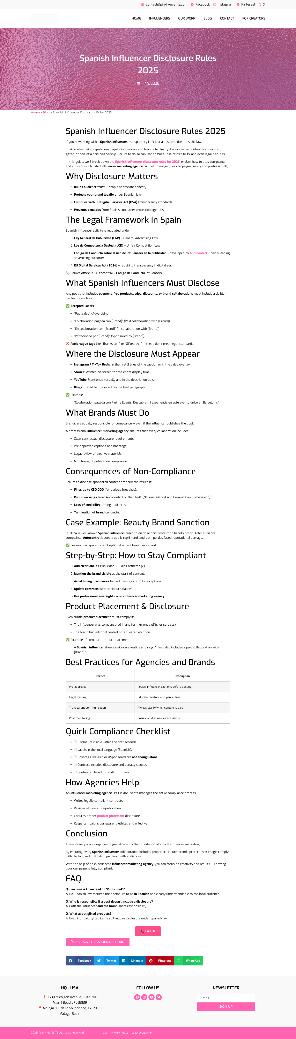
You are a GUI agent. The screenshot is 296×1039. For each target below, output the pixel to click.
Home (136, 18)
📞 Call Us (148, 931)
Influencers (159, 18)
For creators (253, 18)
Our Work (186, 18)
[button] (80, 960)
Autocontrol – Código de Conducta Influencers (128, 273)
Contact (227, 18)
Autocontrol (198, 253)
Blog (208, 18)
